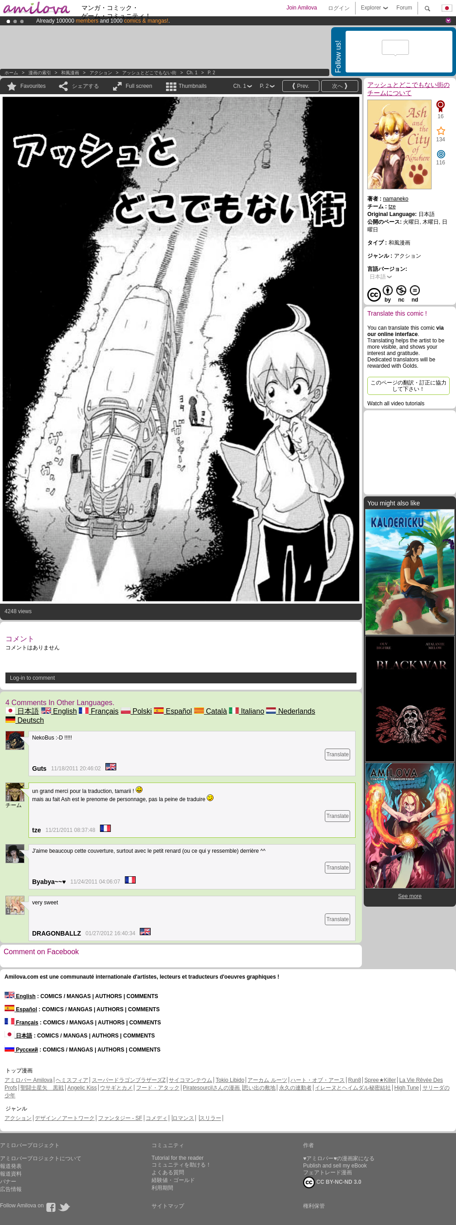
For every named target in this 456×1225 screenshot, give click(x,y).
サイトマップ (168, 1206)
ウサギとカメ (116, 1088)
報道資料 (11, 1174)
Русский (21, 1050)
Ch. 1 (192, 72)
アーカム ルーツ (267, 1080)
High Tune (406, 1088)
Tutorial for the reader (178, 1158)
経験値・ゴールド (173, 1180)
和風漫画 (70, 72)
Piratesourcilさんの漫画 (212, 1088)
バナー (8, 1181)
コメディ (156, 1118)
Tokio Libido (230, 1080)
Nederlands (290, 711)
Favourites (33, 86)
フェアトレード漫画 (327, 1172)
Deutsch (24, 720)
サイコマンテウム (190, 1080)
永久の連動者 (295, 1088)
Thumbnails (193, 86)
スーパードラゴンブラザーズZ (129, 1080)
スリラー (210, 1118)
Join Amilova (301, 8)
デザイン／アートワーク (65, 1118)
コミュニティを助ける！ (181, 1165)
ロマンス (183, 1118)
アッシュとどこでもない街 (149, 72)
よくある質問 (168, 1172)
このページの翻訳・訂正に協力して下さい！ (408, 386)
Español (173, 711)
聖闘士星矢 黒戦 (42, 1088)
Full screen (139, 86)
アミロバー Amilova (28, 1080)
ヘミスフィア (72, 1080)
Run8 (354, 1080)
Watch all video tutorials (395, 403)
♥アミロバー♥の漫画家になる (339, 1158)
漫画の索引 (39, 72)
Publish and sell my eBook (335, 1166)
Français (99, 711)
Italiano (246, 711)
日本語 (22, 711)
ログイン (339, 8)
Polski (136, 711)
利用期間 (162, 1188)
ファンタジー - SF (120, 1118)
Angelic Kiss (82, 1088)
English (59, 711)
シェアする (85, 86)
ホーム (11, 72)
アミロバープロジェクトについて (40, 1158)
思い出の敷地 (259, 1088)
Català (210, 711)
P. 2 (211, 72)
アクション (101, 72)
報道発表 (11, 1166)
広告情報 (11, 1189)
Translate (337, 754)
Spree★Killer (380, 1080)
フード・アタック (158, 1088)
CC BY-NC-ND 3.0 (332, 1182)
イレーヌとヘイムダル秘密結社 (353, 1088)
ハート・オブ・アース (317, 1080)
